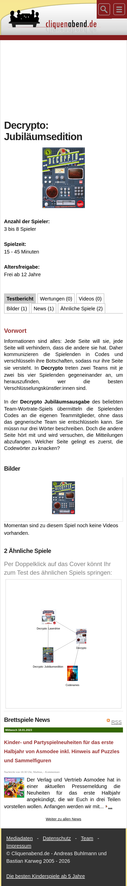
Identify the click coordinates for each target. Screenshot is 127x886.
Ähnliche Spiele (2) (81, 308)
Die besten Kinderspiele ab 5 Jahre (45, 876)
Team (87, 838)
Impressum (18, 846)
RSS (116, 722)
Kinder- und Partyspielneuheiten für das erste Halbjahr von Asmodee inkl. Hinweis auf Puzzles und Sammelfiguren (61, 751)
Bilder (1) (17, 308)
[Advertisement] (65, 79)
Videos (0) (90, 298)
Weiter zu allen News (63, 819)
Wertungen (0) (56, 298)
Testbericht (20, 298)
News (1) (44, 308)
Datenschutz (57, 838)
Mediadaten (19, 838)
